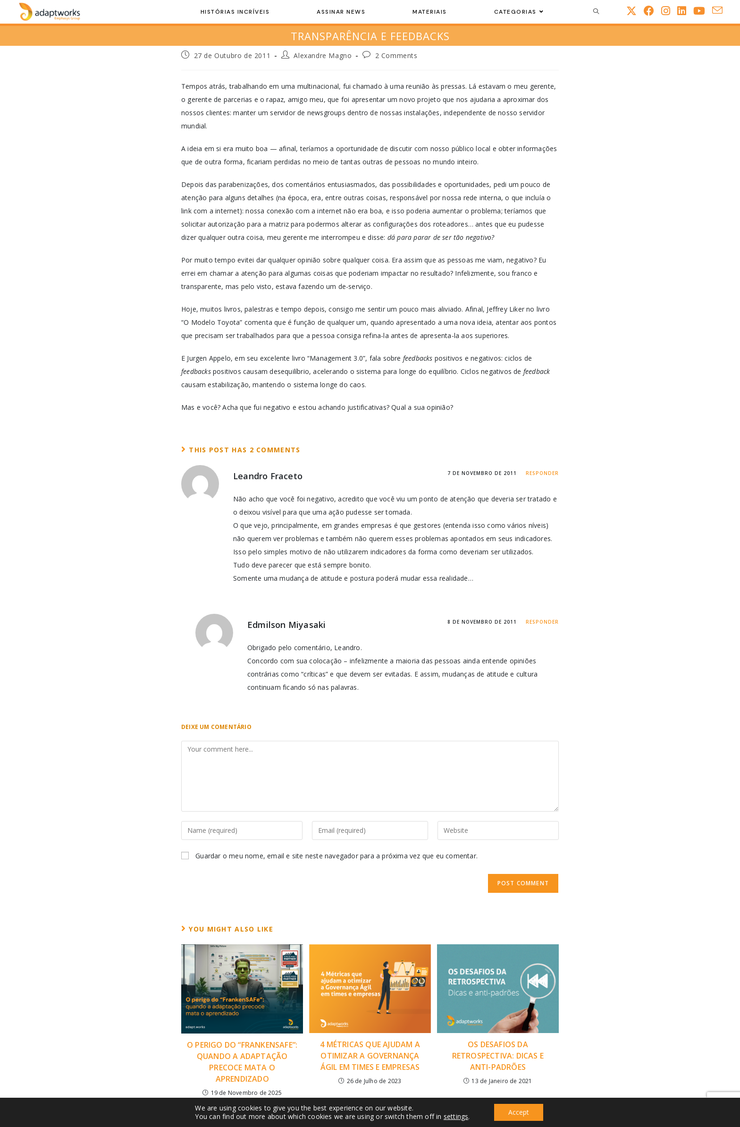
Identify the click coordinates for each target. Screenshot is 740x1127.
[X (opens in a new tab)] (635, 10)
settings (456, 1116)
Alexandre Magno (323, 55)
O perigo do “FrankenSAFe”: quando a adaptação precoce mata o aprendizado (242, 1062)
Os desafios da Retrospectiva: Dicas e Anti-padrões (498, 1055)
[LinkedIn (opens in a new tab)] (685, 10)
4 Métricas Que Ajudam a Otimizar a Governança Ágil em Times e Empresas (370, 1055)
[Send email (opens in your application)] (721, 10)
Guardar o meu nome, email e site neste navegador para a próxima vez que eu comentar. (336, 855)
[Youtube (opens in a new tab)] (702, 10)
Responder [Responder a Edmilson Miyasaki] (542, 622)
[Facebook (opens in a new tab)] (652, 10)
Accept (518, 1112)
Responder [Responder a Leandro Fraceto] (542, 473)
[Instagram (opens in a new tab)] (669, 10)
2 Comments (396, 55)
